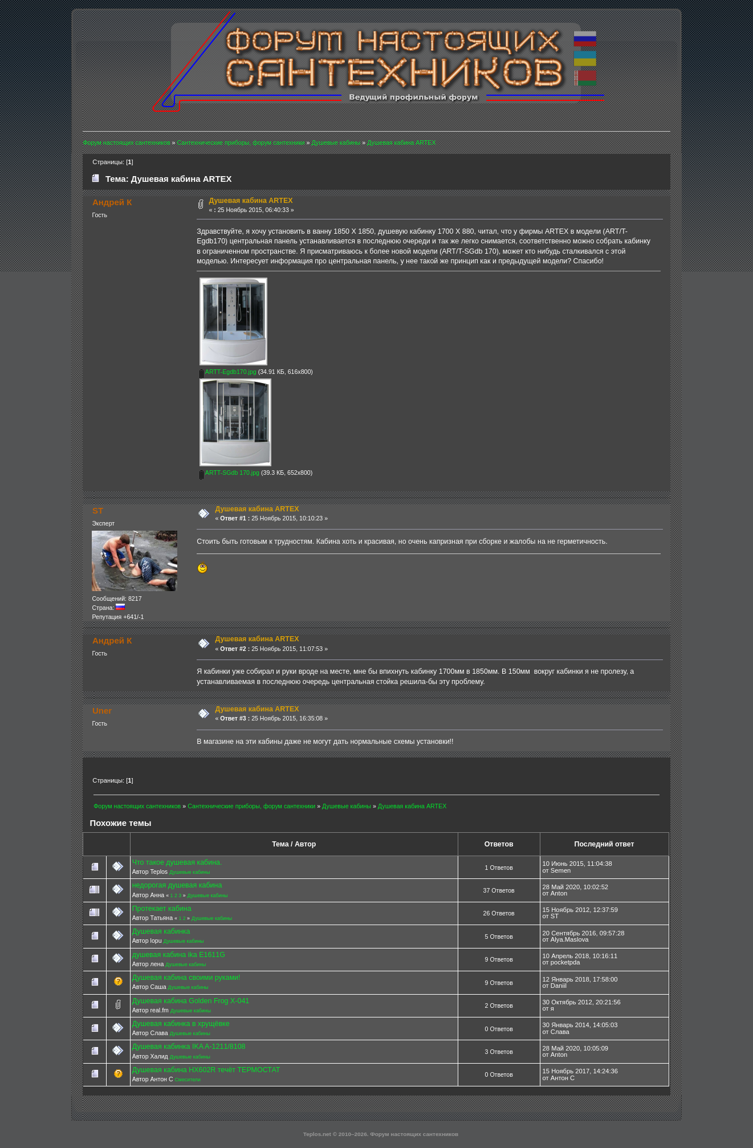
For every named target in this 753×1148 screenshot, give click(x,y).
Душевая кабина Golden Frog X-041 (191, 1001)
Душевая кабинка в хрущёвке (181, 1024)
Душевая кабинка (161, 931)
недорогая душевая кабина (177, 885)
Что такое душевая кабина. (177, 862)
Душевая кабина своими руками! (186, 978)
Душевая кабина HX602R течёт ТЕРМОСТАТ (206, 1070)
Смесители (187, 1079)
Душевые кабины (189, 872)
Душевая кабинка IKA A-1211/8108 (189, 1047)
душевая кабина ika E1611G (178, 955)
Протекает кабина (162, 909)
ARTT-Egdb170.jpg (228, 371)
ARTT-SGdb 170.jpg (229, 472)
